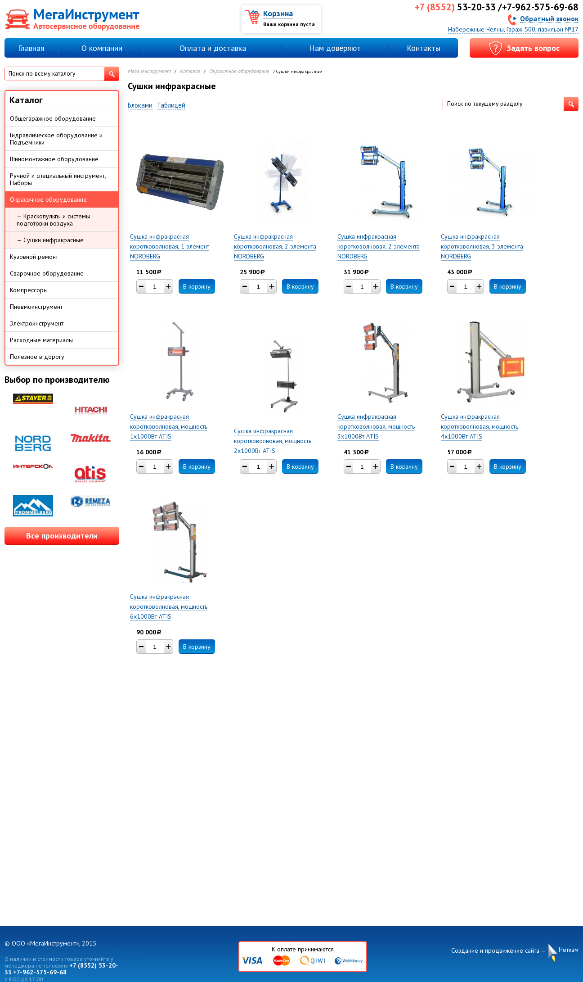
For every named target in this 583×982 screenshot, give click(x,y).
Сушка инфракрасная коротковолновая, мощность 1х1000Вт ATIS (168, 426)
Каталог (190, 71)
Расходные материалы (41, 340)
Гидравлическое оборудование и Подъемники (56, 138)
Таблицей (171, 105)
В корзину (197, 286)
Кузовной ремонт (34, 257)
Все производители (62, 535)
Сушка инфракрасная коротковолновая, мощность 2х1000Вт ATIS (272, 441)
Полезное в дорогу (37, 357)
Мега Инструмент (149, 71)
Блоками (140, 105)
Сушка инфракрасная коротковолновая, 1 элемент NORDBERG (169, 246)
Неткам (569, 950)
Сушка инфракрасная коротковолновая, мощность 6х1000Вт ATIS (168, 606)
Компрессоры (29, 290)
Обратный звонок (549, 18)
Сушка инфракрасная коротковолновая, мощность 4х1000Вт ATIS (479, 426)
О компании (101, 48)
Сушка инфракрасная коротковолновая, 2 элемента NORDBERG (275, 246)
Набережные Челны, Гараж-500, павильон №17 (513, 29)
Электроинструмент (36, 323)
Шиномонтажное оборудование (54, 159)
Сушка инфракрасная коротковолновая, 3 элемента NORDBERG (482, 246)
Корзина (278, 13)
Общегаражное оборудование (53, 118)
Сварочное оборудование (47, 273)
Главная (31, 48)
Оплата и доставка (212, 48)
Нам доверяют (335, 48)
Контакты (423, 48)
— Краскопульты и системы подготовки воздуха (53, 219)
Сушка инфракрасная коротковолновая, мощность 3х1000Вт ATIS (376, 426)
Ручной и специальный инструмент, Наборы (58, 179)
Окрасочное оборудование (239, 71)
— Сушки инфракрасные (50, 240)
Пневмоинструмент (36, 307)
